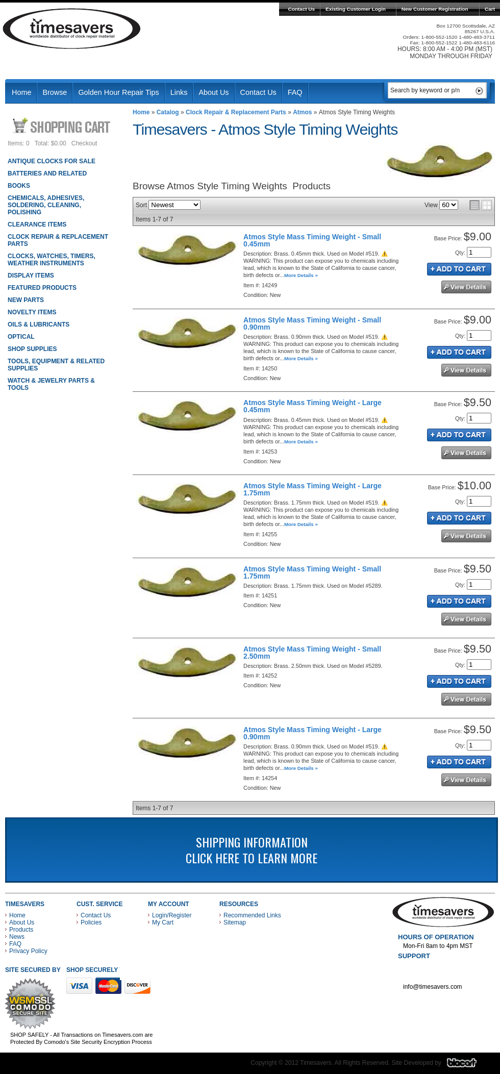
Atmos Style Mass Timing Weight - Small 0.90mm (312, 323)
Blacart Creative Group (468, 1065)
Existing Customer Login (356, 9)
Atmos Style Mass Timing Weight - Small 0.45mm (312, 240)
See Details (466, 287)
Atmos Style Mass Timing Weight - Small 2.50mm (312, 652)
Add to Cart (459, 269)
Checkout (84, 143)
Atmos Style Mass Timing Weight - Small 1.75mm (312, 572)
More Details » (301, 275)
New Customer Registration (435, 9)
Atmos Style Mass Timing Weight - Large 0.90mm (312, 733)
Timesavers (72, 28)
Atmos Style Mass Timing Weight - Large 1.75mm (312, 489)
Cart (490, 9)
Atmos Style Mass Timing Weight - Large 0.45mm (312, 406)
